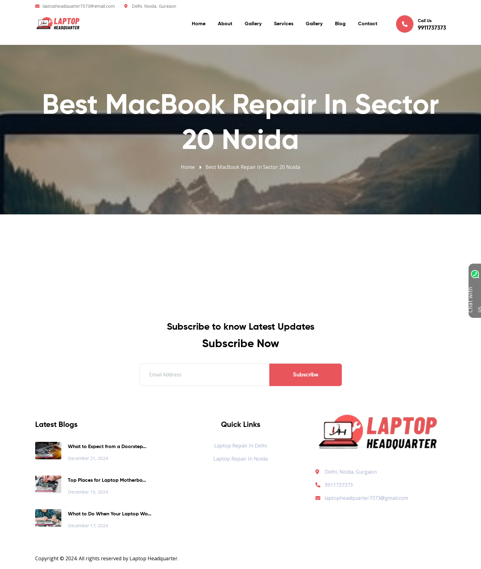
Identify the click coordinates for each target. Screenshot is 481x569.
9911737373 (334, 485)
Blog (340, 24)
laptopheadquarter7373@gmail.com (79, 6)
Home (198, 24)
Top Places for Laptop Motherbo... (107, 480)
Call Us (421, 24)
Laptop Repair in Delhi (240, 445)
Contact (367, 24)
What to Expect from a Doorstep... (107, 446)
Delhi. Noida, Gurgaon (154, 6)
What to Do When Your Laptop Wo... (109, 514)
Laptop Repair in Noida (240, 458)
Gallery (253, 24)
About (225, 24)
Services (283, 24)
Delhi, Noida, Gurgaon (351, 471)
